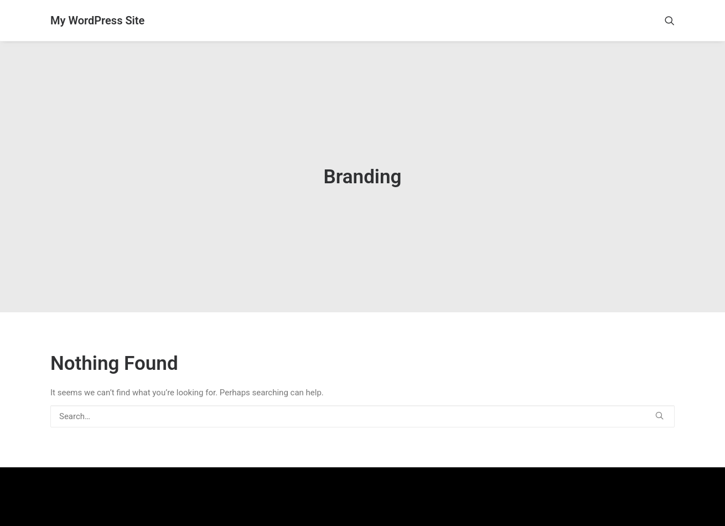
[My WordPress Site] (97, 20)
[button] (670, 20)
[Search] (362, 403)
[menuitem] (670, 20)
